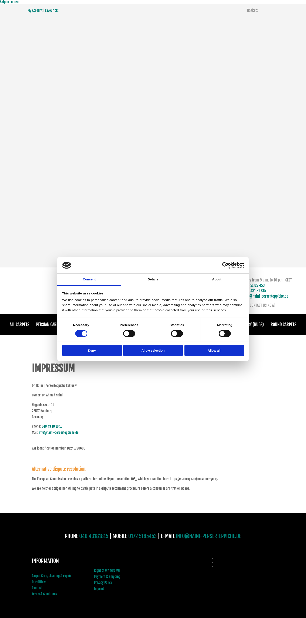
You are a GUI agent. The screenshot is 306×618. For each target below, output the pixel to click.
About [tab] (216, 279)
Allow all (214, 350)
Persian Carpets (50, 324)
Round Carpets (283, 324)
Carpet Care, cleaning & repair (51, 576)
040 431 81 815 (255, 290)
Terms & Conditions (44, 594)
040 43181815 (93, 536)
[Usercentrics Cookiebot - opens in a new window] (225, 265)
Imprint (99, 589)
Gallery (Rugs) (251, 324)
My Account (35, 10)
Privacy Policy (103, 582)
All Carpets (19, 324)
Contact (37, 588)
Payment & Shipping (107, 576)
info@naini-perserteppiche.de (266, 296)
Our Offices (39, 582)
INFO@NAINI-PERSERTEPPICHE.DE (208, 536)
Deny (92, 350)
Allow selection (152, 350)
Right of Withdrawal (107, 570)
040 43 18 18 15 (51, 426)
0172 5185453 (142, 536)
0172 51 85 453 (253, 285)
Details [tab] (153, 279)
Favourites (51, 10)
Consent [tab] (89, 279)
